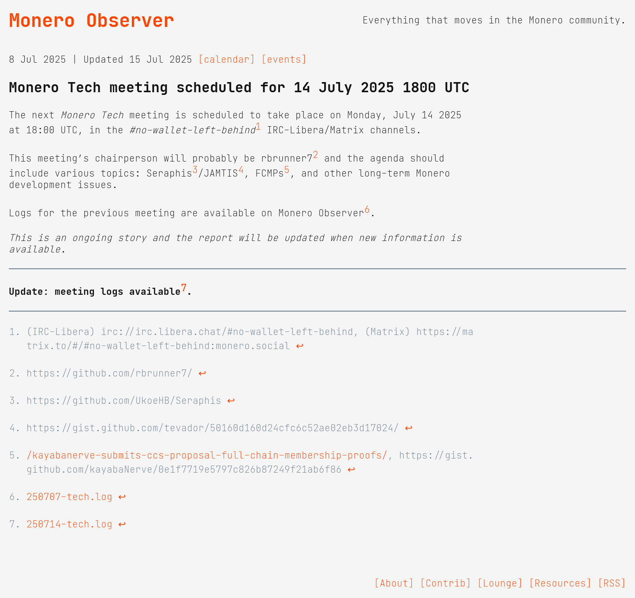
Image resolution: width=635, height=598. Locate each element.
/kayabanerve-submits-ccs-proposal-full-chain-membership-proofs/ (207, 455)
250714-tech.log (69, 524)
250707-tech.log (69, 497)
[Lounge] (500, 583)
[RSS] (612, 583)
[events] (284, 59)
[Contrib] (445, 583)
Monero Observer (91, 20)
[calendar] (226, 59)
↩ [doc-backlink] (300, 346)
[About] (394, 583)
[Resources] (560, 583)
